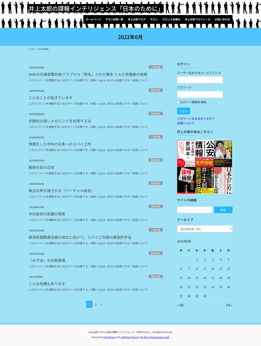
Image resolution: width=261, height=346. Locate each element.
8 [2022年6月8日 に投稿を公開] (196, 268)
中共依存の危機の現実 (47, 213)
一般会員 (155, 67)
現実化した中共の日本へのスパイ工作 (60, 144)
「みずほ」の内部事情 (47, 260)
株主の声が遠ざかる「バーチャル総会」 (62, 190)
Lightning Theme (129, 337)
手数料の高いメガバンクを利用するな (60, 120)
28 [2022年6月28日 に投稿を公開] (188, 296)
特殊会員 (155, 90)
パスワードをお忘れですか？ (196, 118)
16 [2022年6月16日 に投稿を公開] (204, 278)
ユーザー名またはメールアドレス (199, 72)
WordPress (109, 337)
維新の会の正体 (41, 167)
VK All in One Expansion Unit (155, 337)
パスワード (184, 87)
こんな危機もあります (47, 283)
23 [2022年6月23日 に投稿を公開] (204, 287)
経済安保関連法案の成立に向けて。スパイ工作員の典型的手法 (80, 237)
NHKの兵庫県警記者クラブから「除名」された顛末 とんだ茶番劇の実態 (88, 74)
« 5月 (180, 305)
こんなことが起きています (51, 97)
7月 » (229, 305)
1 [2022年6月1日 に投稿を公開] (196, 259)
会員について (186, 123)
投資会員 (155, 113)
